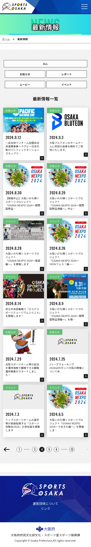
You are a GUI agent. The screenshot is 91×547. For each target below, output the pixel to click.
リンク (45, 508)
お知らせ (25, 74)
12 (72, 449)
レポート (66, 74)
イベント (66, 84)
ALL (45, 63)
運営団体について (45, 503)
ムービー (25, 84)
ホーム (6, 39)
